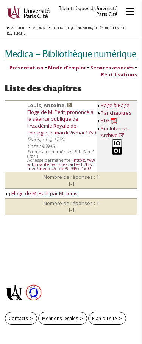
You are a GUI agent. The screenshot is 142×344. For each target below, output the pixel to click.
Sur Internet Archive (114, 132)
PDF (109, 120)
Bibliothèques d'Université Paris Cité (87, 11)
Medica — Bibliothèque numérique (70, 54)
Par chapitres (116, 112)
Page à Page (115, 105)
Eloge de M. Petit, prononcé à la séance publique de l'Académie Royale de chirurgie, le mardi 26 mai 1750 (61, 122)
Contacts (18, 318)
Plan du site (104, 318)
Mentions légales (60, 318)
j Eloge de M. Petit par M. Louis (42, 193)
